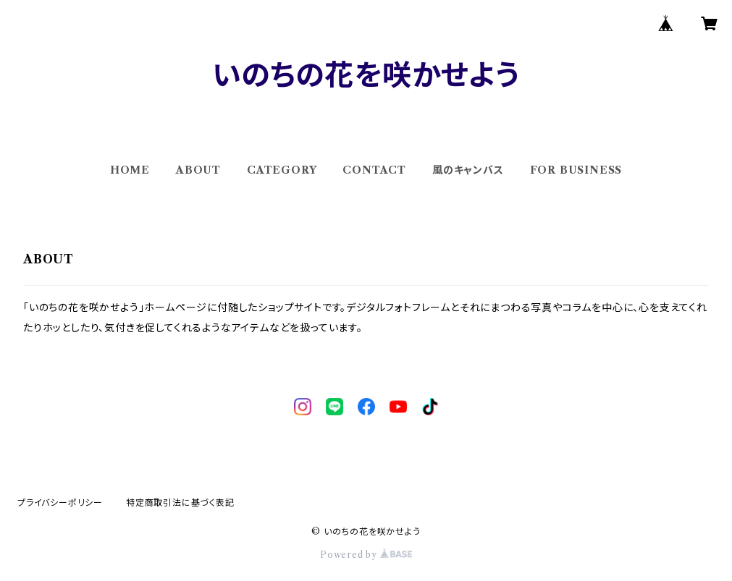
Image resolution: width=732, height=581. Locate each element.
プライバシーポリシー (60, 502)
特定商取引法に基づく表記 (180, 502)
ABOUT (198, 170)
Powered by (366, 554)
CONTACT (374, 170)
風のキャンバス (468, 170)
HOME (130, 170)
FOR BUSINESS (576, 170)
